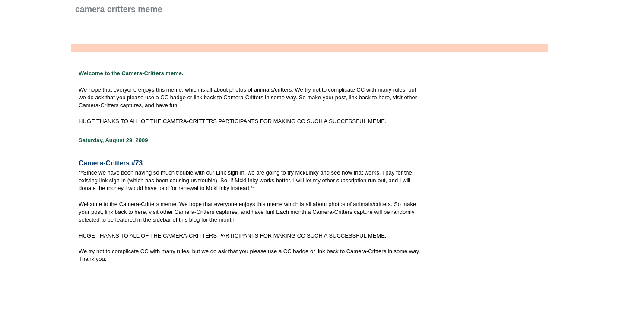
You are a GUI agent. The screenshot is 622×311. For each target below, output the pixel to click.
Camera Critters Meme (118, 9)
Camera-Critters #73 (111, 163)
